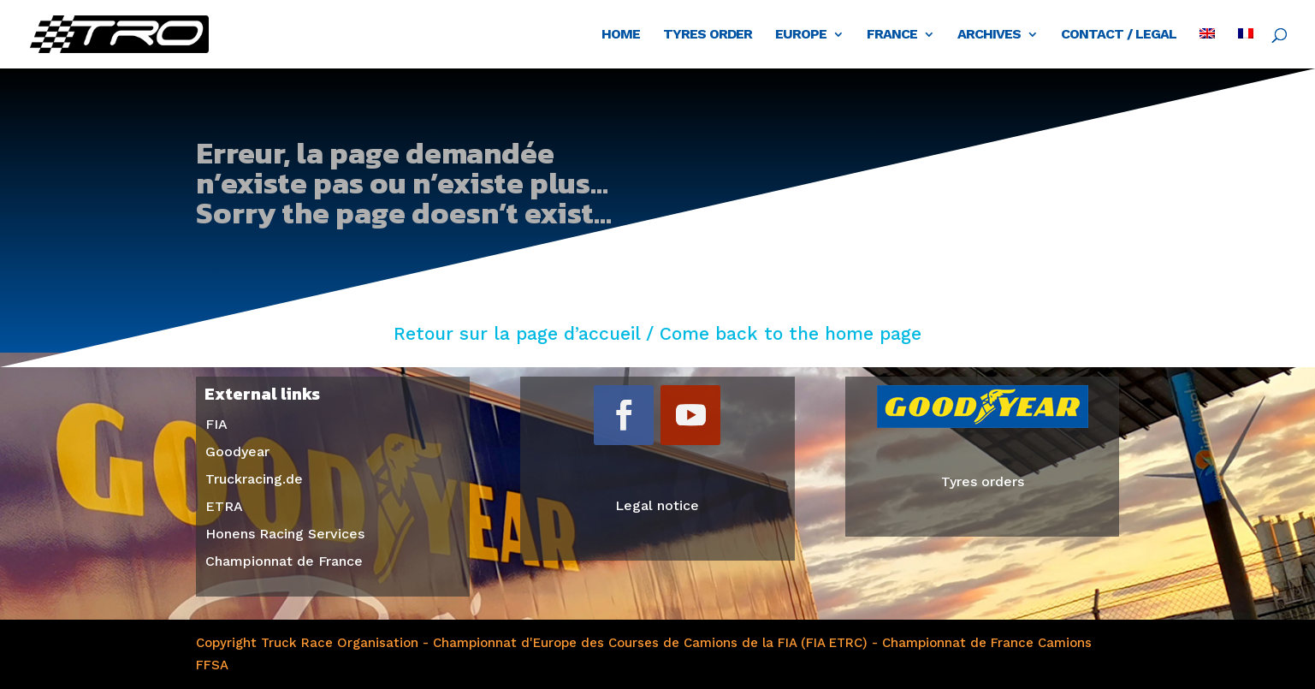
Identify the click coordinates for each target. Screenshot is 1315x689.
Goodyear (237, 451)
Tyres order (707, 35)
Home (620, 35)
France (892, 35)
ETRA (224, 506)
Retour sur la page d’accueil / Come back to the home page (657, 333)
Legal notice (657, 505)
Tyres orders (982, 481)
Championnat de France (284, 561)
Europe (800, 35)
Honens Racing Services (284, 534)
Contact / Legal (1118, 35)
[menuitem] (1207, 48)
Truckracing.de (254, 479)
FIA (216, 424)
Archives (989, 35)
